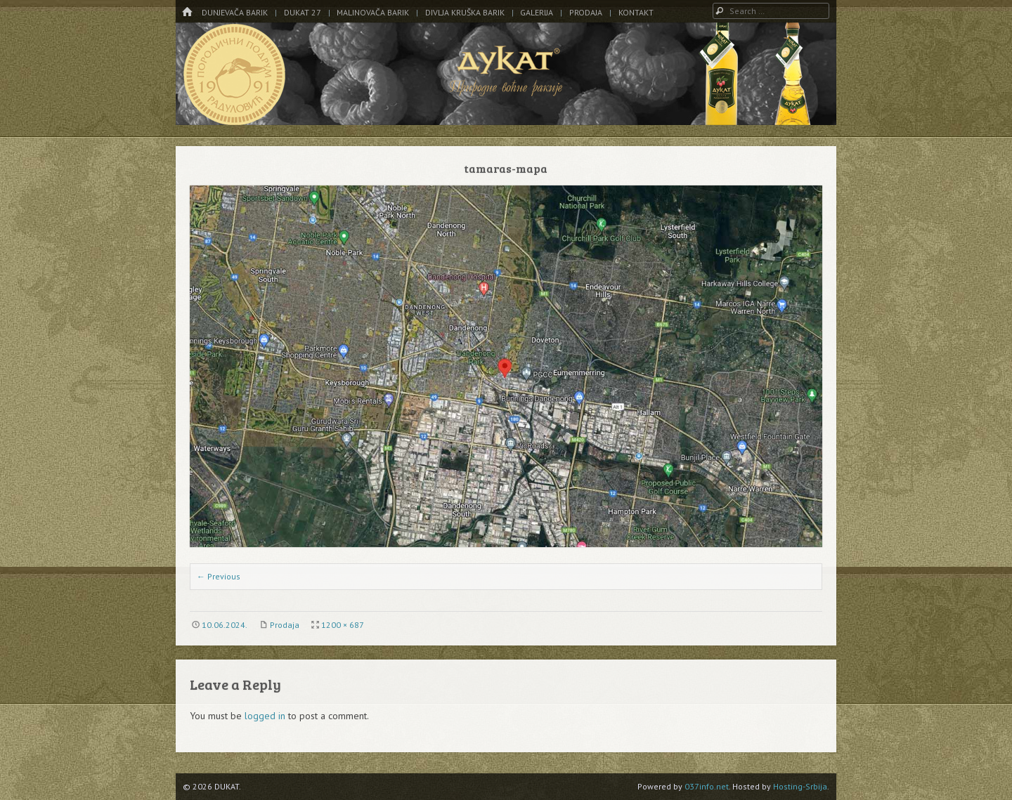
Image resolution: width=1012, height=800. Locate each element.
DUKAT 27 (302, 12)
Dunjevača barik (235, 12)
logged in (265, 715)
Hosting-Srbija (800, 786)
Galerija (536, 12)
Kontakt (636, 12)
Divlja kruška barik (465, 12)
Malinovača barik (373, 12)
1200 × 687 (342, 624)
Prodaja (585, 12)
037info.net (707, 786)
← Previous (218, 576)
